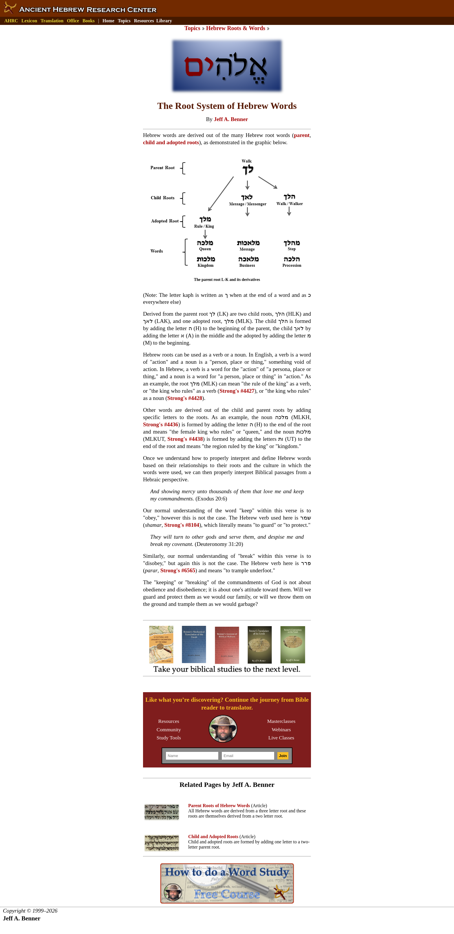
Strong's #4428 (184, 398)
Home (108, 20)
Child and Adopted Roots (213, 836)
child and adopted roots (171, 142)
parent (302, 135)
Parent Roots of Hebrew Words (219, 805)
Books (89, 20)
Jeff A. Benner (231, 119)
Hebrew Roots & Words (235, 28)
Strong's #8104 (181, 525)
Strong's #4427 (237, 391)
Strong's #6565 (177, 570)
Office (73, 20)
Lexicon (29, 20)
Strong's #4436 (160, 424)
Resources (144, 20)
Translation (52, 20)
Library (164, 20)
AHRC (11, 20)
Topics (124, 20)
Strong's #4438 (185, 439)
